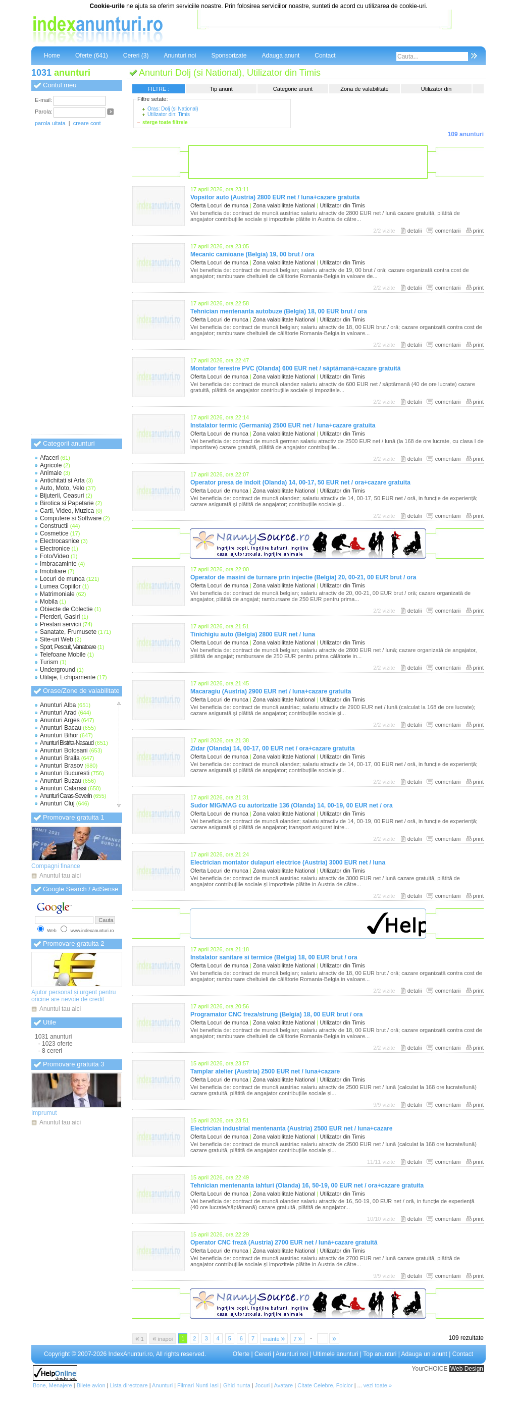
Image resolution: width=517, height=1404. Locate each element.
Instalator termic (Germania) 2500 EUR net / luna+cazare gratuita (282, 425)
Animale (51, 472)
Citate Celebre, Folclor (324, 1385)
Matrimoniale (57, 594)
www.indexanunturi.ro (92, 930)
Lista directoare (129, 1385)
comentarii (448, 231)
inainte (274, 1338)
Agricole (51, 465)
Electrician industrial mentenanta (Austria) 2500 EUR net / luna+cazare (291, 1128)
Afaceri (49, 457)
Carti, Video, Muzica (67, 510)
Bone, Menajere (52, 1385)
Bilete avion (91, 1385)
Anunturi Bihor (59, 735)
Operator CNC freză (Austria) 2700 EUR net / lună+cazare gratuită (283, 1242)
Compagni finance (55, 866)
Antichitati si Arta (62, 480)
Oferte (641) (91, 55)
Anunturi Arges (60, 720)
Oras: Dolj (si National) (172, 109)
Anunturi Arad (58, 712)
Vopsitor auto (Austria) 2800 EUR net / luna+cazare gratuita (275, 197)
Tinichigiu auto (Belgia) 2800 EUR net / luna (252, 634)
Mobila (49, 601)
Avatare (283, 1385)
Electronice (55, 548)
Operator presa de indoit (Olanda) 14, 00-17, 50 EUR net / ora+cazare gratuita (300, 482)
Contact (325, 55)
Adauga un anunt (424, 1354)
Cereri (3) (136, 55)
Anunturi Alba (58, 705)
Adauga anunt (280, 55)
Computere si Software (70, 518)
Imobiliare (53, 571)
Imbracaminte (58, 563)
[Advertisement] (324, 30)
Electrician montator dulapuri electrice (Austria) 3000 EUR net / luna (287, 862)
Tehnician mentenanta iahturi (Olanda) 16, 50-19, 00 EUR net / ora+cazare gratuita (307, 1185)
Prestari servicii (60, 624)
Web (51, 930)
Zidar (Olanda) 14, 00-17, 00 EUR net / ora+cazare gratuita (272, 748)
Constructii (54, 525)
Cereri (262, 1354)
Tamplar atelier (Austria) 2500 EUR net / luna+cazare (265, 1071)
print (478, 231)
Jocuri (262, 1385)
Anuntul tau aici (60, 875)
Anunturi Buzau (60, 780)
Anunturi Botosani (64, 750)
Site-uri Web (56, 639)
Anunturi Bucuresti (64, 773)
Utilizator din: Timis (168, 114)
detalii (414, 231)
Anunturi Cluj (57, 803)
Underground (57, 669)
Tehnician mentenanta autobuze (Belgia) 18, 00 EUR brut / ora (278, 311)
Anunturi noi (180, 55)
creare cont (87, 123)
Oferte (241, 1354)
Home (52, 55)
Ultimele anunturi (335, 1354)
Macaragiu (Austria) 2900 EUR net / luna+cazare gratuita (270, 691)
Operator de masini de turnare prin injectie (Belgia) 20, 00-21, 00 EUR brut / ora (303, 577)
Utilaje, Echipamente (67, 677)
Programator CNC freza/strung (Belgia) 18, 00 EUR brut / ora (276, 1014)
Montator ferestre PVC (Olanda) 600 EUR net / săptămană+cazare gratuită (295, 368)
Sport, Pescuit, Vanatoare (68, 647)
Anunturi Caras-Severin (66, 795)
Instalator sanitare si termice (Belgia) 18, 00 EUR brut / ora (273, 957)
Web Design (466, 1368)
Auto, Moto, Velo (62, 488)
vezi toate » (378, 1385)
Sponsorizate (228, 55)
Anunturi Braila (60, 758)
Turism (49, 662)
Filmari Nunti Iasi (198, 1385)
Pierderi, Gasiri (60, 616)
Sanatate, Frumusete (68, 631)
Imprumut (44, 1112)
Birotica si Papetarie (67, 503)
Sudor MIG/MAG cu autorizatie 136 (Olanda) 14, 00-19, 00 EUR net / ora (291, 805)
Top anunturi (379, 1354)
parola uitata (50, 123)
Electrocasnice (59, 541)
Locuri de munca (62, 578)
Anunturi (162, 1385)
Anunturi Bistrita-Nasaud (66, 742)
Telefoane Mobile (63, 654)
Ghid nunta (236, 1385)
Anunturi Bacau (60, 727)
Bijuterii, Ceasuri (62, 495)
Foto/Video (54, 556)
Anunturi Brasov (61, 765)
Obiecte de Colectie (66, 609)
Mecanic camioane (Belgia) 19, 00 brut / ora (252, 254)
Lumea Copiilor (60, 586)
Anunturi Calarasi (63, 788)
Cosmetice (54, 533)
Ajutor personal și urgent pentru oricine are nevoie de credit (73, 996)
